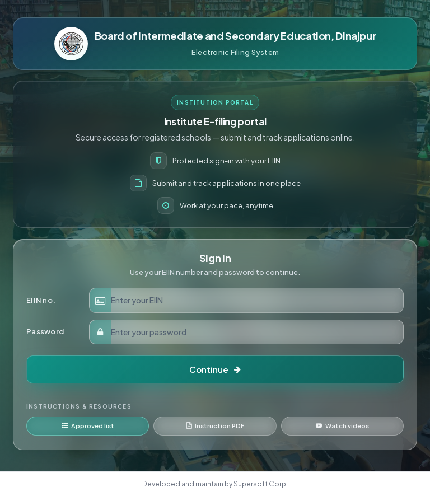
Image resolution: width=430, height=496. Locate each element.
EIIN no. (40, 300)
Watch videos (342, 425)
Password (45, 331)
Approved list (88, 425)
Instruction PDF (215, 425)
